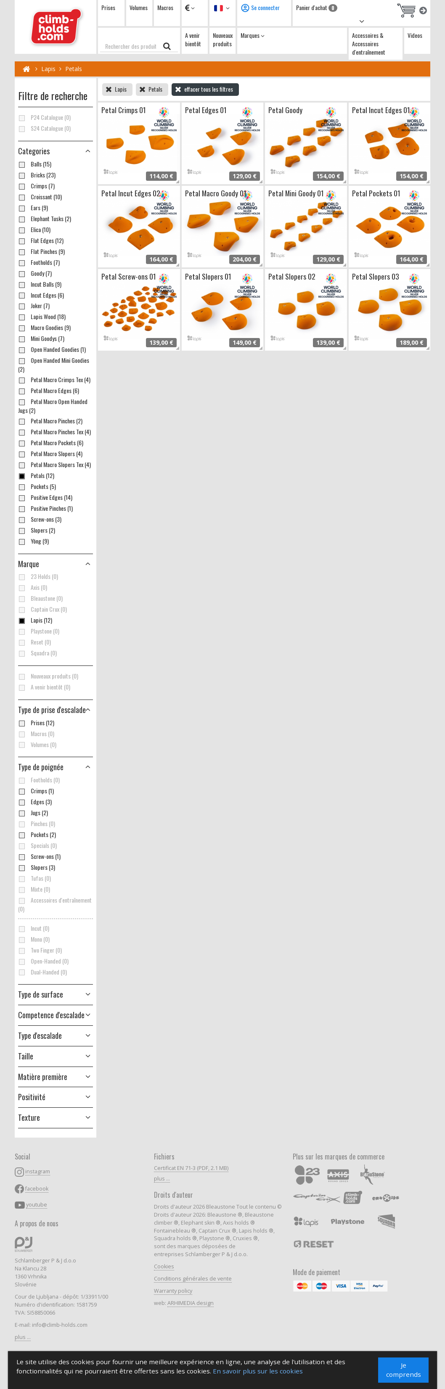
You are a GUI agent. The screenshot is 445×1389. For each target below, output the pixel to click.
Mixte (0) (34, 889)
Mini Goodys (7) (41, 338)
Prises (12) (36, 722)
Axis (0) (32, 587)
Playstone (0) (38, 631)
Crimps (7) (36, 186)
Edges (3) (35, 801)
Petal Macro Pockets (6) (50, 442)
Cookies (164, 1266)
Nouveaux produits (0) (48, 676)
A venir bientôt (193, 39)
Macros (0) (36, 733)
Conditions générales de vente (193, 1278)
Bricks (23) (37, 175)
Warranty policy (173, 1290)
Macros (165, 7)
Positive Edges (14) (45, 497)
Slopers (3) (36, 867)
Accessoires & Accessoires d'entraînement (368, 43)
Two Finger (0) (40, 950)
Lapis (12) (35, 620)
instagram (37, 1171)
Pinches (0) (36, 823)
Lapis (48, 69)
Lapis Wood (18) (42, 316)
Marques (253, 35)
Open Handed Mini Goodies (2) (53, 364)
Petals (73, 69)
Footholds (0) (39, 780)
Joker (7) (34, 305)
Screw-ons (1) (39, 856)
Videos (415, 35)
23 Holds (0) (38, 576)
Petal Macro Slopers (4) (50, 453)
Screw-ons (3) (39, 519)
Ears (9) (33, 207)
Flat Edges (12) (41, 240)
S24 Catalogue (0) (44, 128)
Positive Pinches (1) (45, 508)
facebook (36, 1188)
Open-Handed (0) (43, 961)
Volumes (139, 7)
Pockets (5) (37, 486)
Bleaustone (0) (40, 598)
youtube (36, 1204)
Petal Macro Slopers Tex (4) (54, 464)
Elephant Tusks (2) (44, 218)
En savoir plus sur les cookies (258, 1371)
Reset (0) (34, 642)
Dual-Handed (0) (42, 972)
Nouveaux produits (223, 39)
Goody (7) (35, 273)
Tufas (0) (34, 878)
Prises (108, 7)
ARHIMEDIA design (190, 1303)
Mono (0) (34, 939)
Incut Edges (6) (41, 295)
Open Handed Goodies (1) (52, 349)
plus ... (23, 1337)
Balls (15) (34, 164)
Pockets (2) (37, 834)
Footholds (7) (39, 262)
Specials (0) (37, 845)
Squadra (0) (37, 653)
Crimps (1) (36, 791)
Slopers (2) (36, 530)
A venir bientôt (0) (44, 687)
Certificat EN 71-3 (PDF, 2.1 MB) (191, 1168)
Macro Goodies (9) (44, 327)
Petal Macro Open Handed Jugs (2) (52, 406)
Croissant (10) (40, 197)
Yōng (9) (33, 541)
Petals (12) (36, 475)
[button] (55, 710)
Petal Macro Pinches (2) (50, 421)
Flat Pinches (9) (41, 251)
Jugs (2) (33, 812)
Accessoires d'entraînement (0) (55, 904)
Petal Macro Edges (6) (48, 390)
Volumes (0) (37, 744)
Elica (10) (34, 229)
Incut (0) (33, 928)
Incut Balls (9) (39, 284)
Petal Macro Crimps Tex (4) (54, 379)
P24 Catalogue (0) (44, 117)
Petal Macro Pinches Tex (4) (54, 432)
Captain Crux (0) (42, 609)
